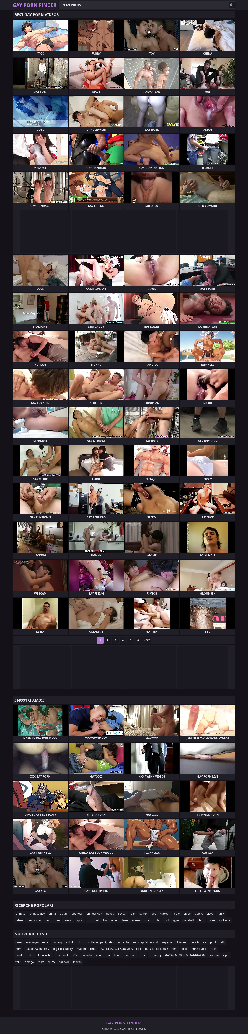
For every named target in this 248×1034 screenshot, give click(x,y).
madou (81, 949)
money (214, 955)
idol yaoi (224, 920)
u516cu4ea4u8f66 (156, 949)
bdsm (19, 920)
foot (166, 920)
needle (87, 955)
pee (57, 920)
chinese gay (37, 914)
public (199, 914)
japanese (77, 914)
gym (176, 920)
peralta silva (198, 942)
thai (174, 949)
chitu (201, 920)
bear (48, 920)
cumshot (93, 920)
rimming (155, 955)
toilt (18, 962)
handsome (34, 920)
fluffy (51, 962)
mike (41, 962)
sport (80, 920)
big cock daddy (63, 949)
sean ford (61, 955)
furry (221, 914)
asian (63, 914)
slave (210, 914)
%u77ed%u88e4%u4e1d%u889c (185, 955)
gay (133, 914)
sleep (187, 914)
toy (105, 920)
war (134, 955)
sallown (64, 962)
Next (147, 640)
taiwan (68, 920)
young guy (103, 955)
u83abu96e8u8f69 (37, 949)
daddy (110, 914)
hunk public (199, 949)
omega (29, 962)
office (75, 955)
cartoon (165, 914)
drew (19, 942)
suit (147, 920)
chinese (20, 914)
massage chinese (37, 942)
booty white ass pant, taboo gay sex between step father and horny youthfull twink (132, 942)
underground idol (63, 942)
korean (136, 920)
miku (211, 920)
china (52, 914)
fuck (213, 949)
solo (177, 914)
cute (156, 920)
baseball (188, 920)
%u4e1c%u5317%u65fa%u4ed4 (121, 949)
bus (143, 955)
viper (226, 955)
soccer (122, 914)
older (114, 920)
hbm (19, 949)
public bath (217, 942)
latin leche (44, 955)
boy (153, 914)
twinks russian (25, 955)
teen (125, 920)
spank (143, 914)
